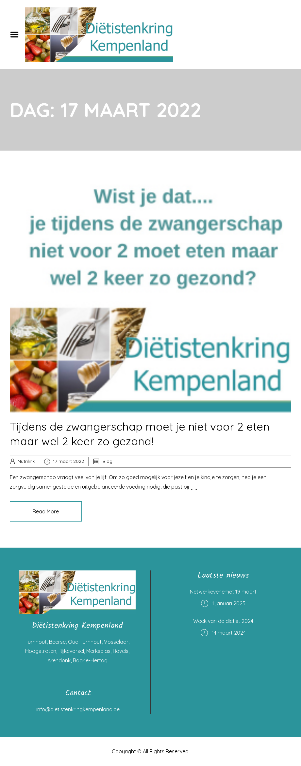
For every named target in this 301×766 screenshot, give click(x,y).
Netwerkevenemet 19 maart (223, 591)
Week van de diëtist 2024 (223, 621)
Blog (107, 461)
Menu (17, 34)
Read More (46, 511)
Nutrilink (26, 461)
